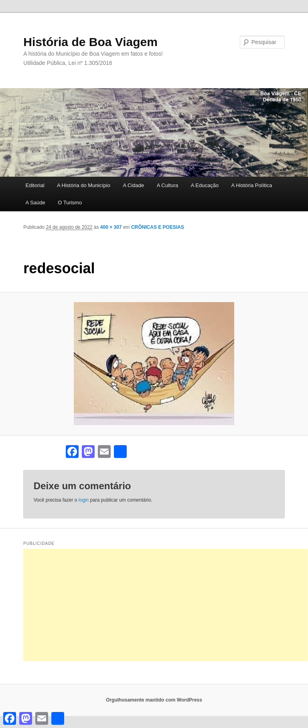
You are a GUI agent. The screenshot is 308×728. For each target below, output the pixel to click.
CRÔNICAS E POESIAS (157, 227)
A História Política (251, 185)
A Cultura (167, 185)
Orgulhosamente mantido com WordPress (154, 700)
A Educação (205, 185)
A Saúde (35, 203)
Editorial (35, 185)
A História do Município (83, 185)
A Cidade (133, 185)
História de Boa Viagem (90, 41)
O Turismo (70, 203)
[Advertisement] (165, 605)
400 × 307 (111, 227)
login (84, 500)
